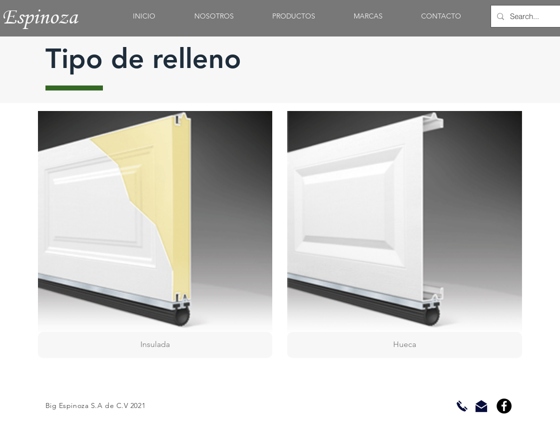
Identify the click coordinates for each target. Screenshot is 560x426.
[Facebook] (504, 406)
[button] (155, 234)
